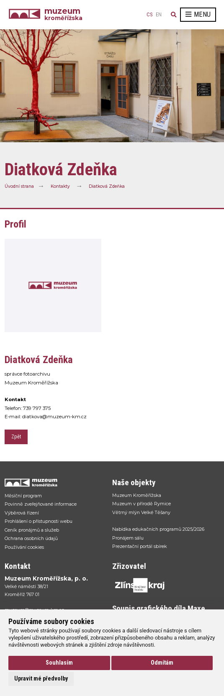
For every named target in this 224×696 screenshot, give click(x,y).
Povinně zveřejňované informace (41, 504)
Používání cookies (24, 547)
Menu (198, 14)
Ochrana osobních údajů (31, 538)
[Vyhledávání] (174, 14)
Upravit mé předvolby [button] (41, 678)
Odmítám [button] (162, 662)
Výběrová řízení (22, 513)
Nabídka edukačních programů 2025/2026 (158, 529)
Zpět (16, 437)
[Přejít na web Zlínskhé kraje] (161, 585)
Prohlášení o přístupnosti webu (38, 521)
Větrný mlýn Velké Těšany (141, 512)
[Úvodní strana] (26, 14)
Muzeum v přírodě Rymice (141, 504)
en (159, 15)
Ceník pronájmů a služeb (32, 530)
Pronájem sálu (128, 538)
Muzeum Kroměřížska (136, 495)
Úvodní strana (19, 186)
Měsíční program (23, 496)
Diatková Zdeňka (107, 186)
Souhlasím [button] (59, 662)
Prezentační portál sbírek (139, 546)
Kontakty (60, 186)
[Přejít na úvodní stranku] (54, 482)
